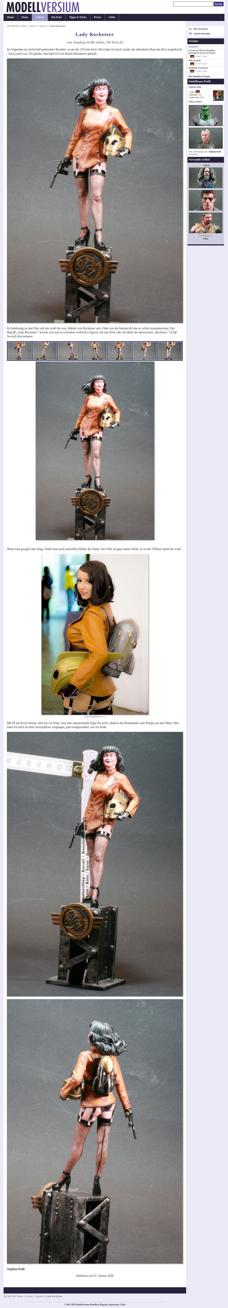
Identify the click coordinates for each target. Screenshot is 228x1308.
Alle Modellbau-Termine (199, 76)
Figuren (43, 26)
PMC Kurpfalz (194, 60)
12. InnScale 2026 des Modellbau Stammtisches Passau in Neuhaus (202, 51)
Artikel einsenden (201, 33)
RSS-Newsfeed (200, 29)
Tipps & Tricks (77, 17)
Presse (97, 17)
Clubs (111, 17)
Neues (24, 17)
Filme (205, 238)
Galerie (40, 17)
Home (10, 17)
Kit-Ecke (56, 17)
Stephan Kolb (215, 151)
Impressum (114, 1305)
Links (123, 1305)
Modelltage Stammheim (198, 68)
